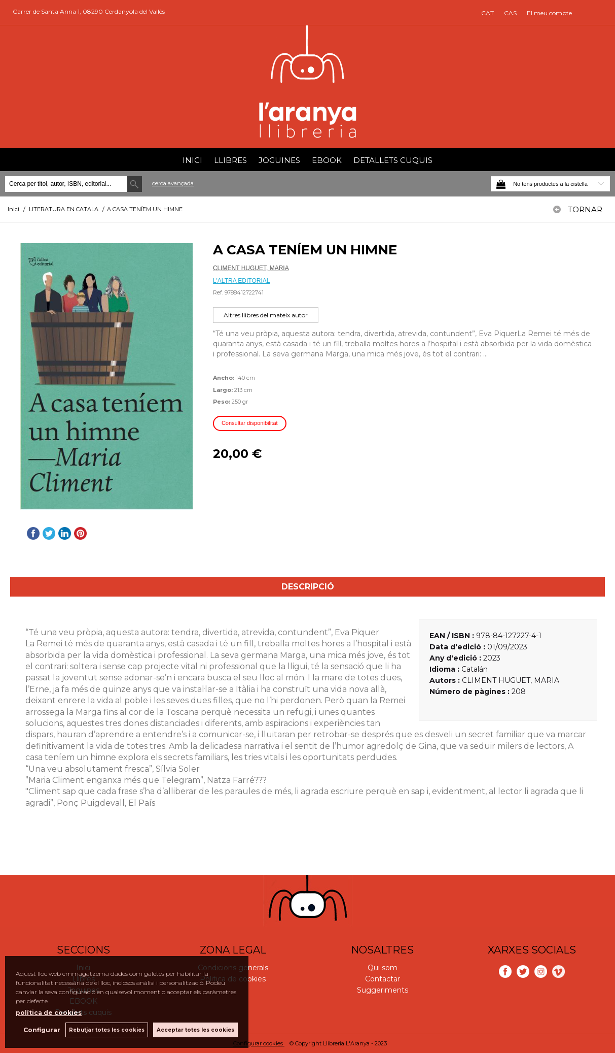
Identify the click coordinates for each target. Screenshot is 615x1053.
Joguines (279, 160)
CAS (510, 13)
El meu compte (549, 13)
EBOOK (327, 160)
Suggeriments (382, 990)
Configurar (41, 1030)
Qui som (382, 967)
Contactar (382, 978)
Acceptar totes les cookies (195, 1030)
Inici (192, 160)
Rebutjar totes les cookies (106, 1030)
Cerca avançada (173, 183)
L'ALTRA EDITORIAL (241, 280)
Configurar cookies (258, 1043)
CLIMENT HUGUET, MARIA (251, 268)
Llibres (230, 160)
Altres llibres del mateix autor (266, 315)
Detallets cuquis (392, 160)
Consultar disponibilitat (250, 423)
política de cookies (49, 1012)
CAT (487, 13)
